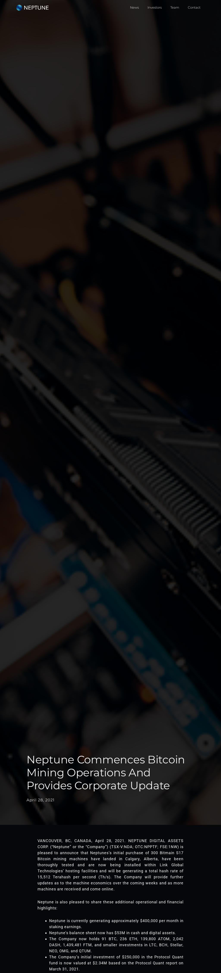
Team (174, 7)
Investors (154, 7)
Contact (194, 7)
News (134, 7)
